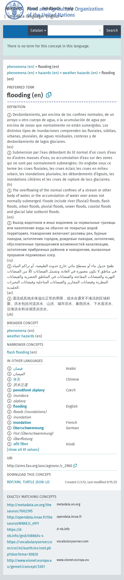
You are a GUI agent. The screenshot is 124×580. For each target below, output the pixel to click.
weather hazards (20, 336)
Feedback (51, 8)
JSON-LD (42, 482)
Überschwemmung (28, 428)
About (32, 8)
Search (112, 30)
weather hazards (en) (80, 73)
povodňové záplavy (29, 390)
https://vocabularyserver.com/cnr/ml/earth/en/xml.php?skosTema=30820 (29, 548)
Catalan (36, 30)
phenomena (17, 331)
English (52, 16)
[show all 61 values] (23, 449)
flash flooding (18, 352)
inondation (22, 422)
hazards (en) (48, 73)
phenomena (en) (20, 67)
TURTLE (28, 482)
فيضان (18, 368)
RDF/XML (14, 482)
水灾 (16, 379)
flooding (20, 406)
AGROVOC (14, 8)
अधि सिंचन (20, 444)
